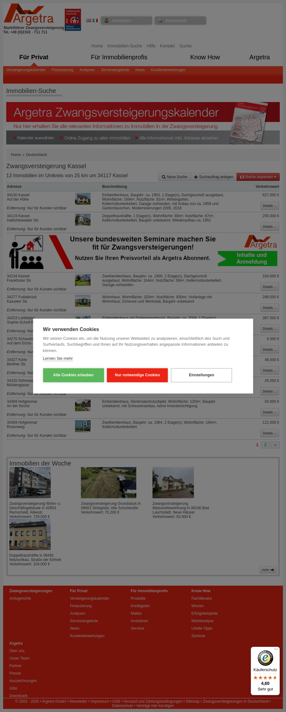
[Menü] (276, 650)
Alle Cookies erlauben (73, 375)
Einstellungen (201, 375)
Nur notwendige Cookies (137, 375)
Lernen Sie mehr (58, 358)
